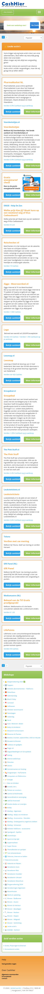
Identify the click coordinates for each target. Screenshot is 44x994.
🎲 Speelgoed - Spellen (13, 832)
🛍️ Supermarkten (11, 843)
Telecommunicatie (11, 860)
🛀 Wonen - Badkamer (13, 898)
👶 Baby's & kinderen (12, 727)
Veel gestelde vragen (9, 964)
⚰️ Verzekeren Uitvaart (13, 877)
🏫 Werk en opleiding (12, 895)
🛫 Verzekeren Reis (12, 870)
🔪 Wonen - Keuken (12, 912)
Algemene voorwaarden (10, 974)
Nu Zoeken (35, 25)
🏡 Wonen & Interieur (13, 905)
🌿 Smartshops (10, 836)
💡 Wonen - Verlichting (13, 923)
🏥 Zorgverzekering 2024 (14, 884)
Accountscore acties (12, 949)
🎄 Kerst (8, 720)
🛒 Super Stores (11, 846)
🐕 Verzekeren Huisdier (13, 874)
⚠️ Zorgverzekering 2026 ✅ (15, 682)
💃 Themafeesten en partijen (15, 850)
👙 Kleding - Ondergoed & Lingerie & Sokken (21, 822)
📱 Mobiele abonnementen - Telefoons (19, 689)
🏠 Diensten (9, 762)
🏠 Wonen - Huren (11, 902)
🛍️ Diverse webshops (12, 759)
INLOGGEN (7, 12)
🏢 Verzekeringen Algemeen (15, 888)
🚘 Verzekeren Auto (12, 867)
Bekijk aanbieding (13, 111)
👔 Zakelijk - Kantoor (12, 930)
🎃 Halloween (10, 706)
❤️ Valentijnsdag (11, 696)
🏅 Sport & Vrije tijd (12, 839)
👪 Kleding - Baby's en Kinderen (16, 815)
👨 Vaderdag (9, 717)
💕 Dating (8, 755)
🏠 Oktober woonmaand (14, 710)
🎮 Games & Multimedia (13, 794)
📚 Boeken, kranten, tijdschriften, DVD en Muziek (22, 738)
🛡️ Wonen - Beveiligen (13, 909)
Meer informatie (33, 111)
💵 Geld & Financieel (12, 801)
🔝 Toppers (9, 685)
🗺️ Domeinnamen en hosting (15, 769)
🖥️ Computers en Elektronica (15, 776)
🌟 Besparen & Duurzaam (14, 731)
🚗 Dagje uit (9, 748)
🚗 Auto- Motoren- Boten (14, 724)
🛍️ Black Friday (10, 699)
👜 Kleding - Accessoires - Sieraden (17, 818)
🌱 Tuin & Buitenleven (13, 853)
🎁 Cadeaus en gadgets (13, 745)
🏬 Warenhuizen (11, 891)
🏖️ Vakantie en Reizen (13, 863)
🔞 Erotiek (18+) (10, 787)
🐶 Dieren (8, 766)
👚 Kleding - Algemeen (13, 811)
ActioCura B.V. (16, 988)
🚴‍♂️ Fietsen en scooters (13, 790)
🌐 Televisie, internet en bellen (16, 856)
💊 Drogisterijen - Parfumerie (15, 773)
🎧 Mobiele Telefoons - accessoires (17, 829)
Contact (4, 978)
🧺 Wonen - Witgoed (12, 919)
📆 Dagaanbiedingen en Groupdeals (18, 752)
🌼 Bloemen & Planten (13, 734)
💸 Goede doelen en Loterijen (16, 804)
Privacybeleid (6, 976)
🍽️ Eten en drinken (12, 783)
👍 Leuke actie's (11, 926)
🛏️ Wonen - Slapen (12, 916)
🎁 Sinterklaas (10, 692)
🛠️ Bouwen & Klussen (13, 741)
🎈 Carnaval (9, 703)
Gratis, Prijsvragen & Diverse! (15, 946)
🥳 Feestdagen (10, 713)
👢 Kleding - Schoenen (13, 825)
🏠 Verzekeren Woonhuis (14, 881)
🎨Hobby (8, 808)
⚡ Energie (9, 780)
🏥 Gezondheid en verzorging (15, 797)
